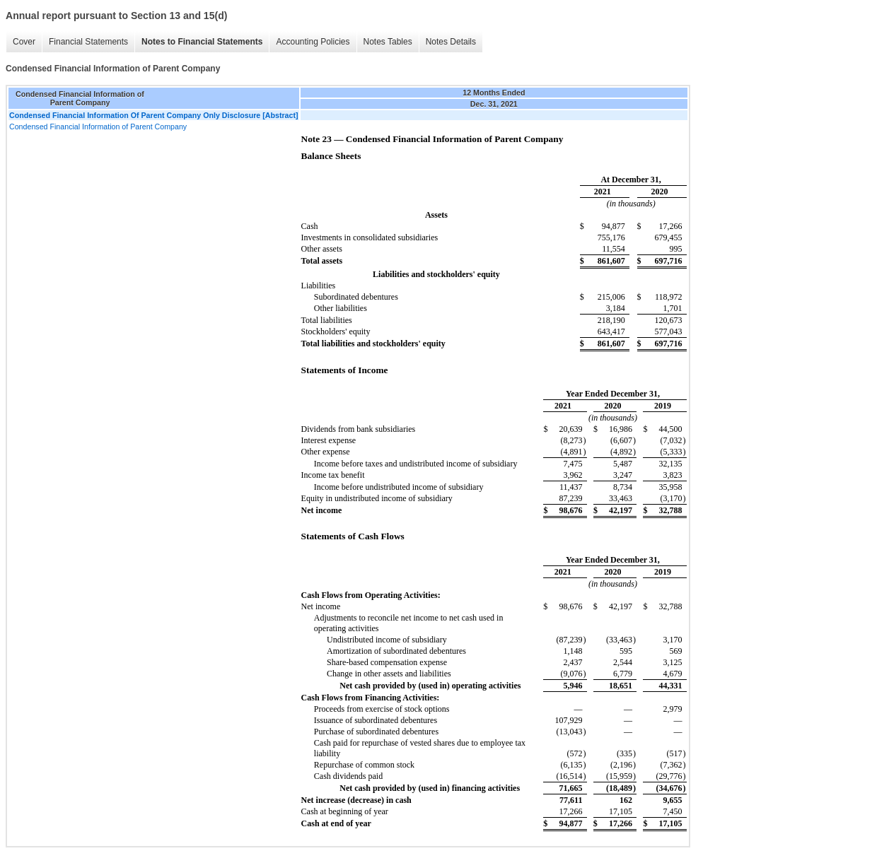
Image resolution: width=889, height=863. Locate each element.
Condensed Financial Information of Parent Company (98, 126)
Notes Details (451, 42)
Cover (24, 42)
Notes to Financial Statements (201, 42)
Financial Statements (88, 42)
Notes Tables (388, 42)
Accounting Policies (312, 42)
